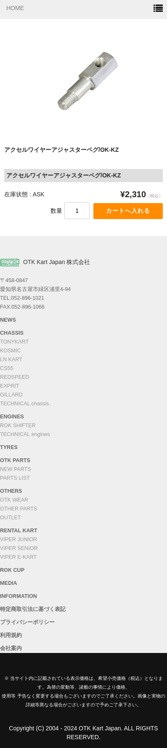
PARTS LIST (15, 478)
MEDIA (8, 583)
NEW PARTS (15, 469)
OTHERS (11, 491)
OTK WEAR (14, 500)
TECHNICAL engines (25, 434)
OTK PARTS (15, 460)
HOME (15, 8)
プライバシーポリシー (27, 622)
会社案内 (11, 648)
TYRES (9, 447)
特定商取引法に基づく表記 (33, 609)
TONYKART (14, 342)
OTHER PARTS (18, 509)
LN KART (11, 359)
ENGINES (12, 417)
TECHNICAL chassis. (25, 404)
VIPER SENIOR (19, 548)
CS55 (6, 368)
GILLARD (11, 395)
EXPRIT (9, 386)
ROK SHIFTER (18, 425)
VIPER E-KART (18, 557)
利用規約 (11, 635)
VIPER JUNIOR (18, 539)
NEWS (8, 320)
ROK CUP (12, 570)
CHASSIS (12, 333)
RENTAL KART (18, 531)
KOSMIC (10, 351)
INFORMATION (18, 596)
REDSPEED (14, 377)
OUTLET (10, 518)
